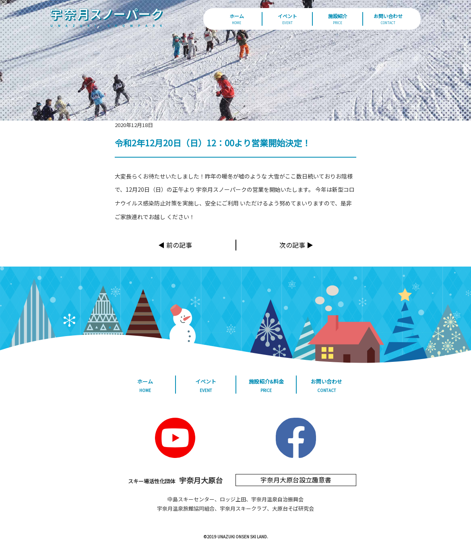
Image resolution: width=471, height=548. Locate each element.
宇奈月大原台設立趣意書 (295, 479)
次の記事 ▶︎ (296, 245)
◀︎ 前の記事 (175, 245)
